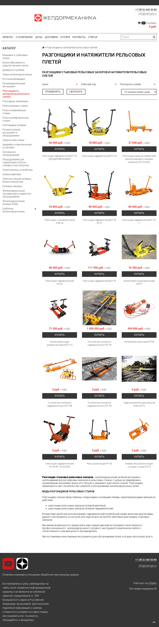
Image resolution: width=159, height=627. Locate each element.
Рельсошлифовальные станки (15, 119)
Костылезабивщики (13, 79)
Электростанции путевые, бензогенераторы (17, 180)
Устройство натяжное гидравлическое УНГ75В (59, 404)
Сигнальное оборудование (10, 153)
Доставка (51, 37)
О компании (24, 37)
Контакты (79, 37)
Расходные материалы (15, 101)
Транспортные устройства (17, 169)
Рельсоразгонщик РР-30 (99, 463)
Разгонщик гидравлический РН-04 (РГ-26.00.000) (59, 465)
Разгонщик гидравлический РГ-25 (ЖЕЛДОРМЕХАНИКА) (59, 157)
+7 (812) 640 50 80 (146, 9)
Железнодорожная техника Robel (13, 203)
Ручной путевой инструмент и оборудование (11, 132)
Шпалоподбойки (11, 174)
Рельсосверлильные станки (14, 112)
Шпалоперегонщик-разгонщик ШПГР (139, 282)
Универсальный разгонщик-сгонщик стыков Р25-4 (139, 465)
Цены (38, 37)
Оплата (65, 37)
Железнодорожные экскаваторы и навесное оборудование (16, 193)
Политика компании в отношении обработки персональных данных (40, 574)
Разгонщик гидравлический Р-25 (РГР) (99, 221)
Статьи (92, 37)
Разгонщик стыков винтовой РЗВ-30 (60, 221)
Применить (53, 91)
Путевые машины (12, 186)
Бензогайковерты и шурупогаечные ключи (15, 64)
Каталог (7, 37)
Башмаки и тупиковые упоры (15, 57)
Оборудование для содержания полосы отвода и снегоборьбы (15, 162)
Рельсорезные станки (15, 105)
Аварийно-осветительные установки (17, 146)
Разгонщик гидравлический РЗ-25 (99, 156)
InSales (152, 583)
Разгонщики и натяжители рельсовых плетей (16, 93)
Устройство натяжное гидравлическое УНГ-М (99, 343)
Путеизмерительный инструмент (13, 85)
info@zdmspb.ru (148, 13)
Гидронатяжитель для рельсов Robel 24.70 (139, 404)
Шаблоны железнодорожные (13, 210)
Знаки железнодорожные (17, 74)
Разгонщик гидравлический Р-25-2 (139, 221)
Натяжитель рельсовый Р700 (139, 342)
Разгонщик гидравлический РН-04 (59, 282)
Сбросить (76, 91)
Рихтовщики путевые (14, 125)
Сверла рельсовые (13, 140)
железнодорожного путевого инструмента (92, 528)
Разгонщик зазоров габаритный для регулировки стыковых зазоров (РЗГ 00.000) (139, 159)
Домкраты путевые (13, 70)
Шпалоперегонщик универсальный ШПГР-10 (60, 343)
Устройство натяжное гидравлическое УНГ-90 (99, 404)
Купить (60, 149)
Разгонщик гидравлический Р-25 (99, 281)
